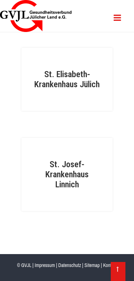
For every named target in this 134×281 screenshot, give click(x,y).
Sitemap (92, 265)
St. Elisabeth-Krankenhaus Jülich (67, 79)
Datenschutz (69, 265)
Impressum (45, 265)
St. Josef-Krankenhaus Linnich (67, 174)
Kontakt (110, 265)
